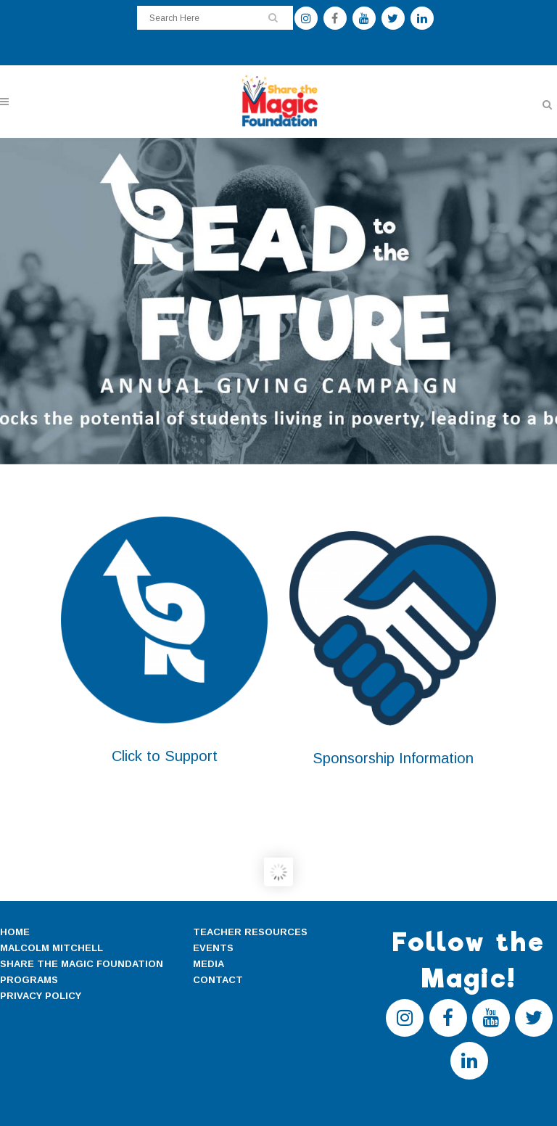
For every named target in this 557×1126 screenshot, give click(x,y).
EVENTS (213, 947)
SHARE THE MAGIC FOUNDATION (81, 963)
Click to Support (165, 756)
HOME (15, 931)
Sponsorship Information (393, 758)
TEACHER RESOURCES (250, 931)
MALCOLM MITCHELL (51, 947)
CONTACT (218, 979)
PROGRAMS (29, 979)
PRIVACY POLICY (40, 995)
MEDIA (208, 963)
